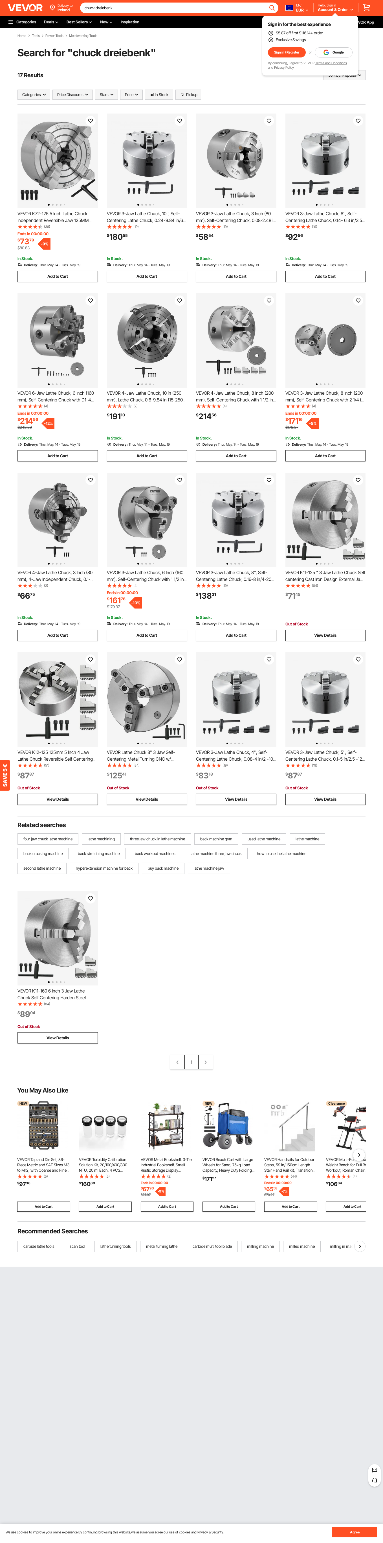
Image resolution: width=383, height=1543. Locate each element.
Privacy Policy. (284, 67)
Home (21, 36)
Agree (355, 1532)
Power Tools (54, 36)
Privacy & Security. (210, 1532)
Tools (36, 36)
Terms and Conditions (331, 63)
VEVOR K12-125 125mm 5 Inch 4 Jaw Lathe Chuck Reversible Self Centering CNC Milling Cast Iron (55, 759)
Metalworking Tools (83, 36)
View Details (325, 635)
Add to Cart (57, 276)
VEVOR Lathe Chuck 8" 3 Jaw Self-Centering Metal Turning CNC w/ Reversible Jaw (141, 759)
